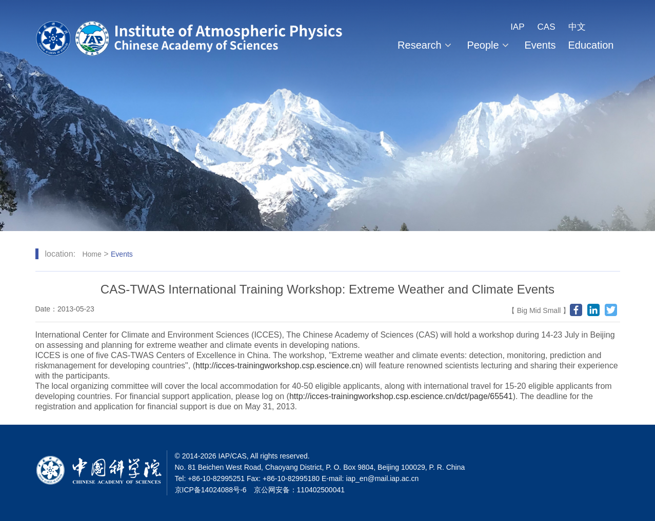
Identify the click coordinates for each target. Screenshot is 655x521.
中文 (577, 27)
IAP (517, 27)
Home (91, 254)
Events (539, 45)
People (489, 45)
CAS (546, 27)
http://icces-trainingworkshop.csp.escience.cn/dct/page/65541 (401, 396)
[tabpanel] (327, 115)
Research (426, 45)
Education (591, 45)
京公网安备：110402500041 (299, 490)
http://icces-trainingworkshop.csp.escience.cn (277, 365)
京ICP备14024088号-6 (211, 490)
